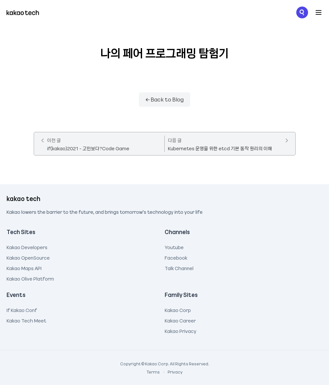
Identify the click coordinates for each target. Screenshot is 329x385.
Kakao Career (180, 320)
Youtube (174, 246)
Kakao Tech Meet (26, 320)
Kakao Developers (27, 246)
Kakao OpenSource (28, 257)
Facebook (176, 257)
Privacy (171, 372)
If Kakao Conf (22, 309)
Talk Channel (179, 267)
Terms (153, 372)
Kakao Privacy (180, 330)
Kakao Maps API (24, 267)
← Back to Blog (165, 99)
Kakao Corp (178, 309)
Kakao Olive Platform (30, 278)
